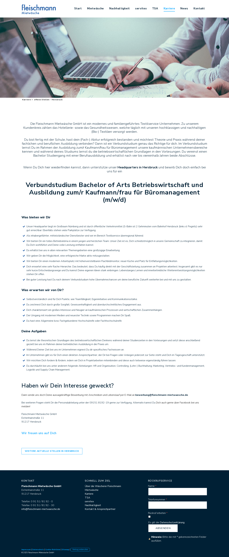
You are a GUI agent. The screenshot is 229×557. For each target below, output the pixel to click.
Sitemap (65, 549)
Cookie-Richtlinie (52, 549)
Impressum (26, 549)
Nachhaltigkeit (119, 8)
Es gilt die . (166, 522)
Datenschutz (38, 549)
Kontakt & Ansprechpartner (100, 509)
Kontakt (199, 8)
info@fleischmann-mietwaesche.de (40, 509)
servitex (141, 8)
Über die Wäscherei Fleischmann (103, 486)
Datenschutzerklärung (172, 522)
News (184, 8)
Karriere (169, 8)
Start (78, 8)
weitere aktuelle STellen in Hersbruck (52, 451)
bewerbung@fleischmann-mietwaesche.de (161, 395)
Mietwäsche (95, 8)
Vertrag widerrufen (80, 549)
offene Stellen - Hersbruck (48, 99)
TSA (155, 8)
